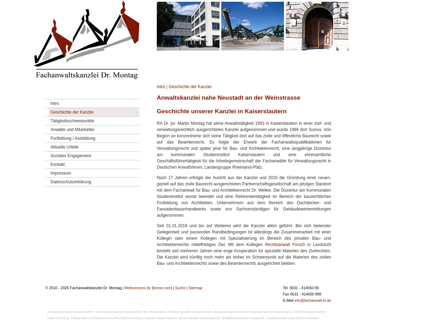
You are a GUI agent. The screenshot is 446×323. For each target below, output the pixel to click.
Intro (161, 86)
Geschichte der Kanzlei (190, 86)
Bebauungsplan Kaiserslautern (190, 312)
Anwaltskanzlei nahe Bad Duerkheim (292, 318)
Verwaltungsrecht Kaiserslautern (70, 312)
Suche (180, 288)
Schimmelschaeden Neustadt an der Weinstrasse (131, 312)
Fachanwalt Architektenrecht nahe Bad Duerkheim (107, 318)
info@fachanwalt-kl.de (312, 300)
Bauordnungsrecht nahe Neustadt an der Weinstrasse (253, 312)
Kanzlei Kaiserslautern (161, 318)
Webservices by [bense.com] (148, 288)
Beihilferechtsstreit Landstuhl (243, 318)
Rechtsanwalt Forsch (285, 244)
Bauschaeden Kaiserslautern (200, 318)
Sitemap (195, 288)
